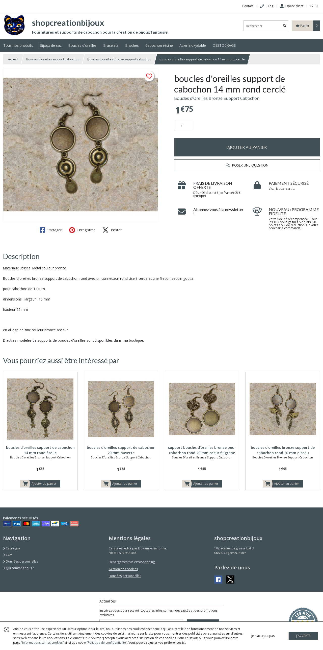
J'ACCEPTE (303, 636)
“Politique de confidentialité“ (107, 642)
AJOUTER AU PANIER (247, 147)
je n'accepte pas (263, 636)
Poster (112, 230)
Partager (51, 230)
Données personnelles (20, 561)
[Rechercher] (284, 26)
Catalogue (11, 548)
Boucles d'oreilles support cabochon (52, 59)
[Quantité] (183, 126)
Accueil (13, 59)
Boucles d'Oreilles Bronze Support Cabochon (216, 98)
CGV (7, 555)
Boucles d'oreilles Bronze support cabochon (119, 59)
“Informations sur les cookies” (42, 642)
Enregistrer (82, 230)
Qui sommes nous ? (18, 568)
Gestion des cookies (123, 569)
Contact (247, 6)
